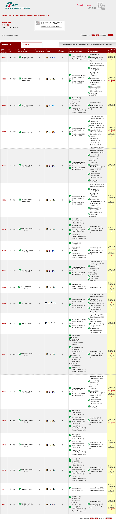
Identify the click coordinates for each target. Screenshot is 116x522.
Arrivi (26, 44)
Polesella (92, 140)
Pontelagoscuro (94, 147)
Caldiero (92, 89)
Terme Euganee (94, 125)
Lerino (92, 75)
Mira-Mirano (93, 54)
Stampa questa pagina (70, 44)
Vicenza (92, 78)
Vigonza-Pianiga (76, 59)
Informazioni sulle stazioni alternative (51, 26)
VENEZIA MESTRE (27, 286)
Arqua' (92, 138)
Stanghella (93, 134)
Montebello (93, 82)
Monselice (93, 130)
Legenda (109, 44)
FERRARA (25, 132)
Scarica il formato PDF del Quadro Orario (91, 44)
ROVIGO (25, 303)
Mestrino (92, 70)
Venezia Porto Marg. (96, 59)
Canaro (92, 143)
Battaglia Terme (94, 127)
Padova (92, 68)
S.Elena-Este (94, 132)
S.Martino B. (93, 91)
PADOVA (25, 489)
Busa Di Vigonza (77, 56)
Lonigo (92, 84)
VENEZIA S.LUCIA (27, 57)
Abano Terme (94, 123)
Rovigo (92, 136)
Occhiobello (93, 145)
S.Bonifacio (93, 87)
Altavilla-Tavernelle (95, 80)
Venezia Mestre (94, 57)
